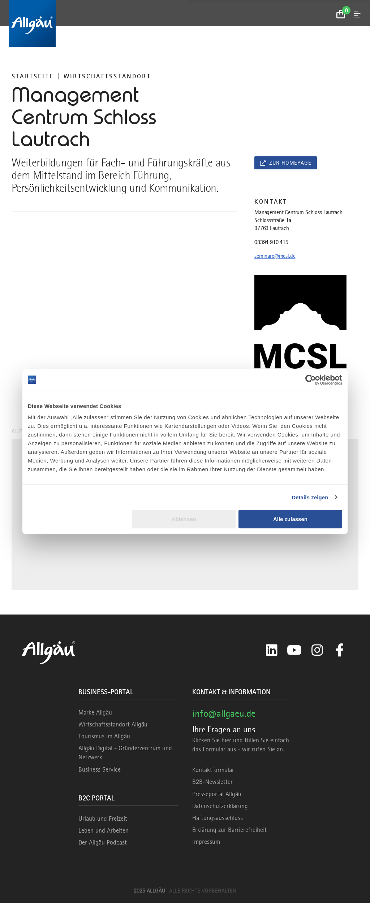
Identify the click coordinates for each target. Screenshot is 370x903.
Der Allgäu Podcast (102, 842)
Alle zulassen (290, 519)
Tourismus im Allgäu (104, 736)
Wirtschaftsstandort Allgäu (112, 724)
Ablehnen (184, 519)
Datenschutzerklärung (220, 805)
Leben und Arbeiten (103, 830)
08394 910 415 (271, 242)
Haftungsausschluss (217, 817)
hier (226, 740)
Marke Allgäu (95, 712)
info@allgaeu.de (223, 713)
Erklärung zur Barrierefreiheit (229, 829)
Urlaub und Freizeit (102, 818)
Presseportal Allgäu (216, 794)
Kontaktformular (213, 769)
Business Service (99, 769)
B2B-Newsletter (212, 781)
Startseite (33, 76)
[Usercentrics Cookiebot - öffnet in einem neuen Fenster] (310, 379)
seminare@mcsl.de (274, 256)
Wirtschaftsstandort (107, 76)
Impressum (206, 841)
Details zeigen (310, 497)
